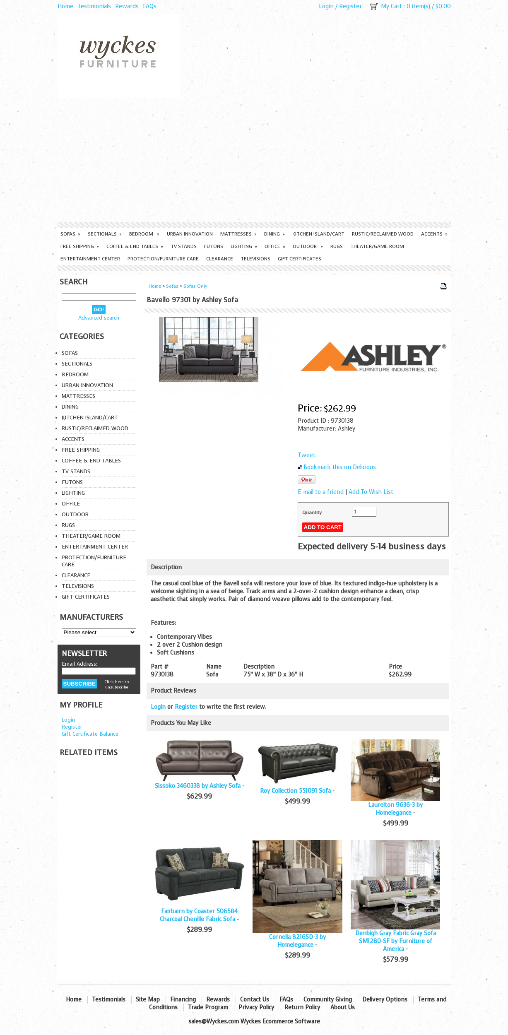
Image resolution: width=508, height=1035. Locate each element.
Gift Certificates (299, 258)
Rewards (127, 6)
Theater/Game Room (377, 246)
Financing (183, 1000)
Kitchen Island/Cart (318, 234)
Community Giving (327, 1000)
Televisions (255, 258)
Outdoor (308, 246)
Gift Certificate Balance (90, 733)
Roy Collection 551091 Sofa (295, 791)
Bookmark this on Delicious (339, 467)
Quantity (312, 512)
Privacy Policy (256, 1007)
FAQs (149, 6)
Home (65, 6)
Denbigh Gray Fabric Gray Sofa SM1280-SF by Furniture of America (395, 941)
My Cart (391, 6)
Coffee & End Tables (134, 246)
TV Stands (184, 246)
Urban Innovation (190, 234)
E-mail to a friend (321, 492)
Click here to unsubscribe (116, 684)
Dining (274, 234)
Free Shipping (79, 246)
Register (350, 6)
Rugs (336, 246)
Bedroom (144, 234)
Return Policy (302, 1007)
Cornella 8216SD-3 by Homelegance (297, 941)
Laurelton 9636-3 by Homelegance (395, 809)
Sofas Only (195, 286)
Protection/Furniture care (163, 258)
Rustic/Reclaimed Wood (383, 234)
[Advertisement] (254, 160)
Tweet (306, 455)
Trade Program (208, 1007)
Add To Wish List (371, 492)
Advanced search (98, 317)
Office (275, 246)
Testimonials (94, 6)
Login (326, 6)
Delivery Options (384, 1000)
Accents (434, 234)
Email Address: (79, 663)
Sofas (70, 234)
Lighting (244, 246)
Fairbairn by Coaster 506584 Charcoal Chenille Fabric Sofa (199, 915)
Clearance (219, 258)
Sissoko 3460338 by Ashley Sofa (198, 786)
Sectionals (105, 234)
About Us (342, 1007)
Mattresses (238, 234)
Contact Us (254, 1000)
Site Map (148, 1000)
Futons (213, 246)
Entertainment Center (90, 258)
